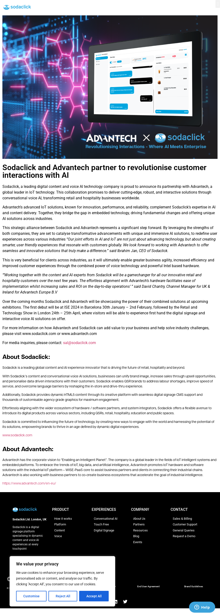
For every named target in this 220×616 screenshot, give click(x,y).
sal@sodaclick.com (79, 342)
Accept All (94, 596)
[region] (62, 581)
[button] (217, 4)
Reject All (63, 596)
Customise (31, 596)
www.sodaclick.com (17, 435)
